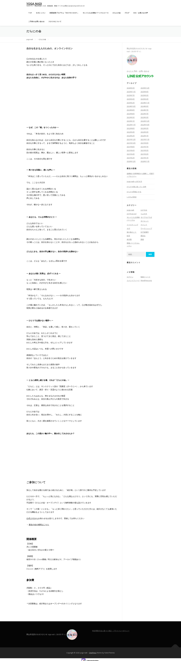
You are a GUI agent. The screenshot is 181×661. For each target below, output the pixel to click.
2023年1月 (131, 121)
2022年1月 (144, 136)
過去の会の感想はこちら (39, 525)
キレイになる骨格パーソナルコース (96, 13)
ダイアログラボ (146, 217)
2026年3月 (131, 88)
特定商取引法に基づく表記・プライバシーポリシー (110, 631)
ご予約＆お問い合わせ (36, 21)
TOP (30, 13)
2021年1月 (144, 158)
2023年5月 (131, 117)
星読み (143, 236)
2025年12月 (145, 88)
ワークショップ (146, 228)
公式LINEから (32, 518)
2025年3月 (144, 99)
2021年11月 (145, 139)
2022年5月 (144, 128)
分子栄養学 (145, 232)
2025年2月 (131, 103)
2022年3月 (144, 132)
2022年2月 (131, 136)
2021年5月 (144, 150)
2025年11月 (131, 92)
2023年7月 (144, 114)
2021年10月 (131, 143)
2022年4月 (131, 132)
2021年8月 (131, 147)
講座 (142, 239)
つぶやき (144, 214)
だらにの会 (117, 13)
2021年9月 (144, 143)
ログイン (130, 277)
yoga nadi (34, 3)
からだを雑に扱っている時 (136, 187)
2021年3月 (144, 154)
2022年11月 (131, 125)
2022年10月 (145, 125)
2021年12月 (131, 139)
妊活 (128, 236)
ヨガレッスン (41, 13)
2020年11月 (145, 161)
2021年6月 (131, 150)
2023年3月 (144, 117)
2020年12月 (131, 161)
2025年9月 (144, 92)
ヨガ (128, 228)
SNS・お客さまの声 (140, 13)
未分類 (129, 239)
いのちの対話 (131, 197)
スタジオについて (54, 21)
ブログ (127, 13)
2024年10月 (131, 106)
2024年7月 (144, 110)
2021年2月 (131, 158)
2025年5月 (144, 95)
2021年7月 (144, 147)
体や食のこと (131, 232)
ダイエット (145, 221)
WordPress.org (146, 280)
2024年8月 (131, 110)
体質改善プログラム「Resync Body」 (64, 13)
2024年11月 (145, 103)
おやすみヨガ (131, 214)
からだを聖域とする (134, 192)
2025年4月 (131, 99)
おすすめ (144, 210)
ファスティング (132, 225)
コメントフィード (133, 280)
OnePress (92, 653)
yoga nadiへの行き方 (134, 181)
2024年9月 (144, 106)
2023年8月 (131, 114)
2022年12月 (145, 121)
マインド (144, 225)
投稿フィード (145, 277)
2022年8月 (131, 128)
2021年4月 (131, 154)
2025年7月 (131, 95)
